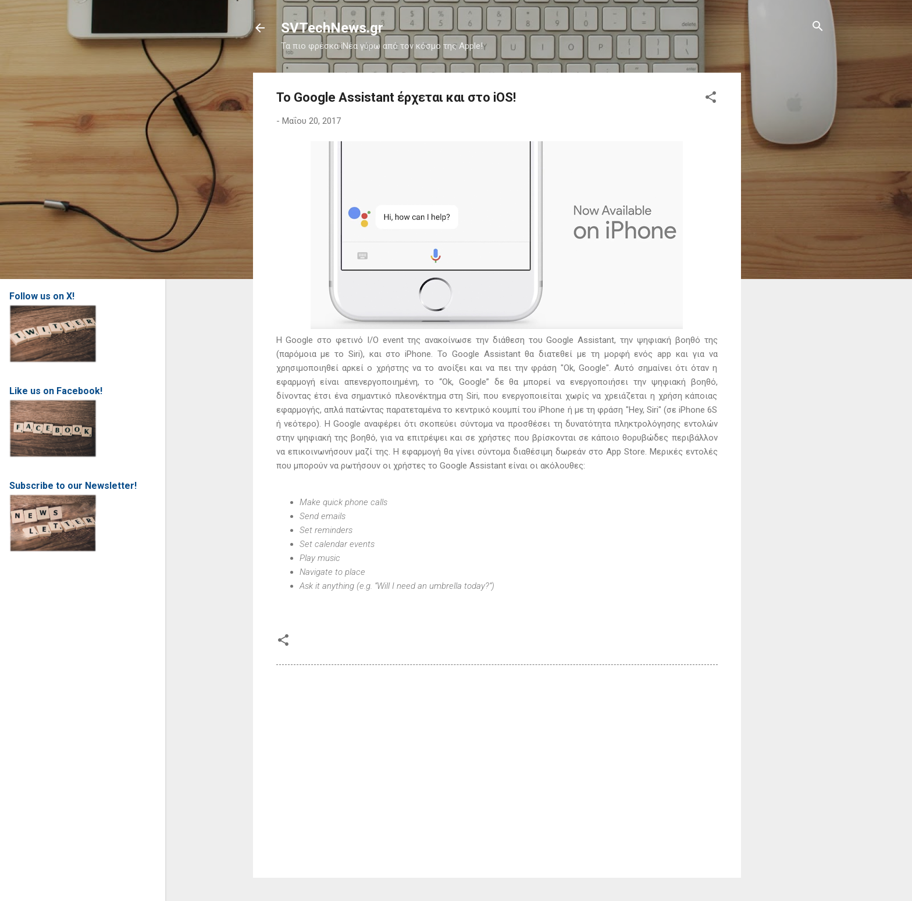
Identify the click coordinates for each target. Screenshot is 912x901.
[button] (711, 98)
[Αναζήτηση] (818, 27)
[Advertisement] (787, 247)
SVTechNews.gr (332, 28)
